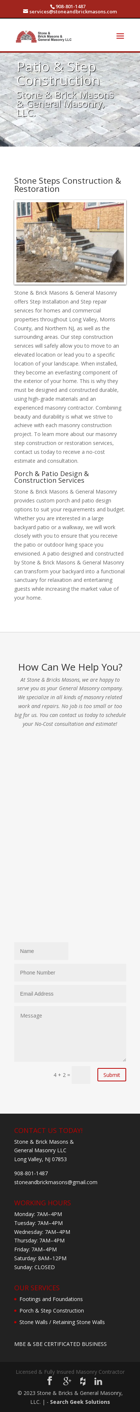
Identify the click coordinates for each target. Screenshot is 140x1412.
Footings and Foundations (51, 1299)
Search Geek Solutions (80, 1401)
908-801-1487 (70, 6)
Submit (111, 1074)
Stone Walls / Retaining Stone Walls (62, 1322)
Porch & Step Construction (51, 1310)
